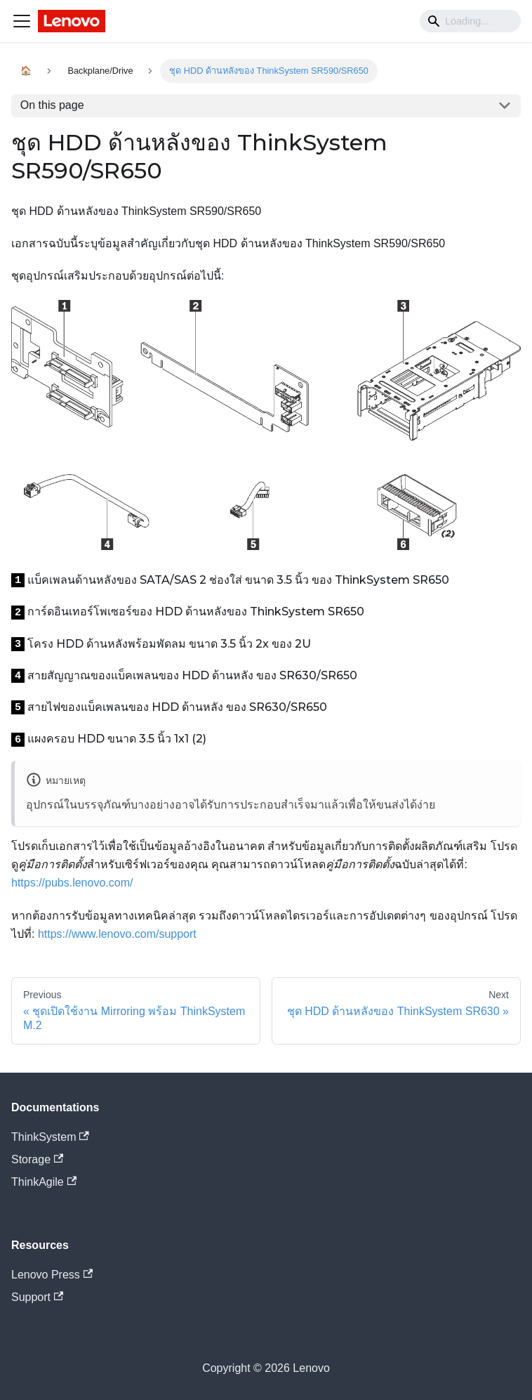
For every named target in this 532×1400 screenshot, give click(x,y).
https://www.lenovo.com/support (117, 934)
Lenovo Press (52, 1275)
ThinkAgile (44, 1182)
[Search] (470, 21)
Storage (37, 1159)
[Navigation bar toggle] (21, 21)
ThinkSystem (50, 1137)
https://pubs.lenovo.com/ (72, 883)
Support (37, 1297)
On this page (52, 105)
